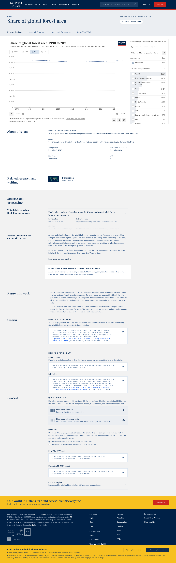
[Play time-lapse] (11, 114)
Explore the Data (14, 32)
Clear (164, 58)
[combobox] (119, 4)
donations (40, 553)
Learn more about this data (75, 119)
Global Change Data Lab (42, 519)
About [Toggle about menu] (75, 4)
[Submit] (135, 4)
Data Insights (149, 527)
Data (45, 4)
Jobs (118, 539)
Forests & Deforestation (131, 21)
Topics (92, 522)
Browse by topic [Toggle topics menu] (32, 4)
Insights (53, 4)
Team (119, 535)
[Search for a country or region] (148, 47)
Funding (120, 531)
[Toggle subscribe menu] (146, 4)
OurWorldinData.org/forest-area (20, 121)
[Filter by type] (148, 69)
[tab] (15, 52)
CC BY (34, 121)
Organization (122, 527)
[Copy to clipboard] (120, 332)
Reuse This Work (84, 32)
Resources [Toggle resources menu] (64, 4)
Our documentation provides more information (78, 439)
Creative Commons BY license (70, 309)
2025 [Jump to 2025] (123, 113)
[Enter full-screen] (124, 120)
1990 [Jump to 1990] (18, 113)
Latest (92, 540)
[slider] (23, 113)
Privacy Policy (76, 558)
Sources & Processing (61, 32)
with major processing (108, 142)
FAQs (31, 530)
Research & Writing (37, 32)
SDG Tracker (94, 544)
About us (120, 522)
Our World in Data (16, 4)
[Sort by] (145, 53)
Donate (160, 4)
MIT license (14, 527)
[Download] (114, 120)
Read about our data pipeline (60, 259)
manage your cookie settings (93, 558)
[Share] (119, 120)
